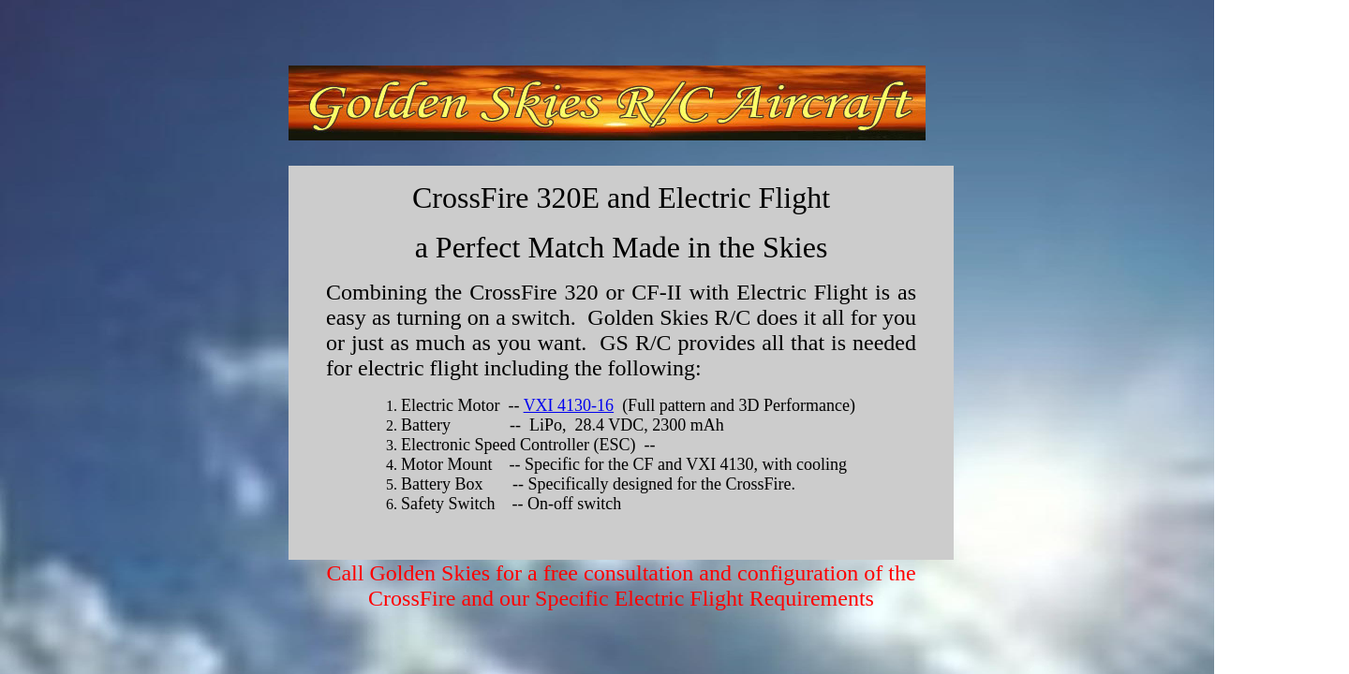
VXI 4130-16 (569, 405)
